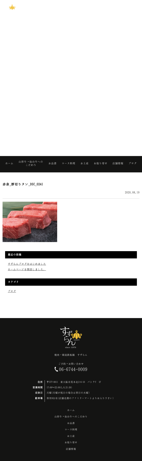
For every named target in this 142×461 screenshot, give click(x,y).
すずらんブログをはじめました (27, 263)
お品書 (71, 423)
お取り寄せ (71, 442)
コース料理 (71, 429)
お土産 (71, 436)
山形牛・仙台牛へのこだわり (71, 416)
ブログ (12, 291)
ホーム (71, 410)
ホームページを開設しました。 (27, 269)
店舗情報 (71, 449)
